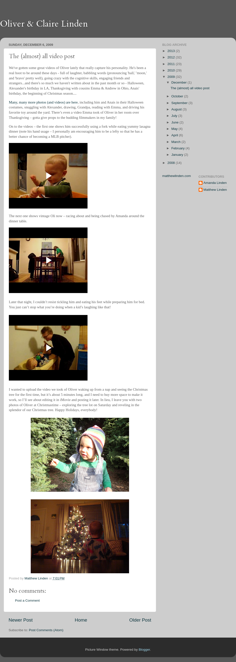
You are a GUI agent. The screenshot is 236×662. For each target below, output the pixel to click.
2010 (171, 70)
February (178, 148)
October (177, 96)
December (179, 82)
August (177, 109)
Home (81, 620)
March (176, 142)
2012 (171, 57)
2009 (171, 77)
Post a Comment (27, 600)
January (177, 155)
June (175, 122)
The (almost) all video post (190, 88)
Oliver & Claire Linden (44, 24)
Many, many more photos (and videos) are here (43, 102)
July (174, 116)
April (175, 135)
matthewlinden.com (176, 176)
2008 (171, 163)
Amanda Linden (215, 183)
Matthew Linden (215, 190)
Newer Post (21, 620)
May (174, 129)
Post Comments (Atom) (46, 630)
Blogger (144, 649)
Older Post (140, 620)
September (180, 103)
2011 (171, 64)
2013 (171, 51)
